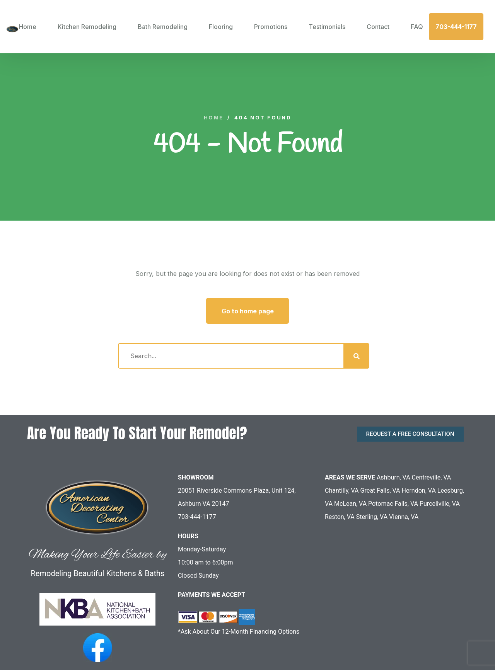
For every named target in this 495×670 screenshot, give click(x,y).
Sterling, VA (371, 516)
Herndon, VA (419, 490)
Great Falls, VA (380, 490)
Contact (378, 27)
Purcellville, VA (440, 503)
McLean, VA (350, 503)
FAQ (417, 27)
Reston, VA (340, 516)
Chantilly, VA (342, 490)
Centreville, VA (431, 477)
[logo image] (12, 26)
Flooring (221, 27)
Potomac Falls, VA (393, 503)
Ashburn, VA (393, 477)
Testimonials (327, 27)
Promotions (270, 27)
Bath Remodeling (163, 27)
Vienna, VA (403, 516)
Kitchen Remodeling (87, 27)
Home (27, 27)
